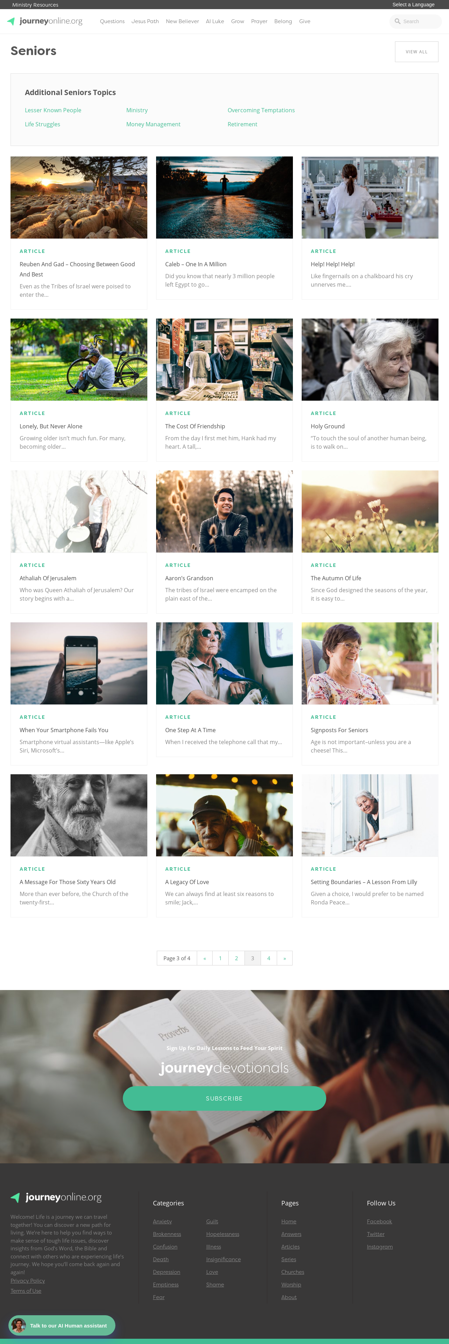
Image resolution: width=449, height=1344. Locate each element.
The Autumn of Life (336, 578)
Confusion (165, 1246)
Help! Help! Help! (333, 264)
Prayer (259, 21)
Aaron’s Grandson (189, 578)
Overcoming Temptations (261, 110)
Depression (166, 1272)
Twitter (375, 1234)
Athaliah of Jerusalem (48, 578)
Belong (283, 21)
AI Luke (215, 21)
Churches (292, 1272)
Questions (112, 21)
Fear (159, 1297)
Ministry (137, 110)
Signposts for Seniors (339, 730)
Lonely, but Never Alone (51, 426)
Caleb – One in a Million (196, 264)
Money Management (153, 124)
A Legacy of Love (187, 882)
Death (161, 1259)
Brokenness (167, 1234)
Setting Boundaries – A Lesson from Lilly (364, 882)
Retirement (242, 124)
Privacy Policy (28, 1280)
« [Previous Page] (204, 958)
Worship (291, 1284)
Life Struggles (42, 124)
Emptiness (166, 1284)
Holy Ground (328, 426)
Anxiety (162, 1221)
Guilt (212, 1221)
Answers (291, 1234)
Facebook (379, 1221)
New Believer (182, 21)
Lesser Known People (53, 110)
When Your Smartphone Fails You (64, 730)
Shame (215, 1284)
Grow (237, 21)
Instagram (380, 1246)
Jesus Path (145, 21)
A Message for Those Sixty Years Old (68, 882)
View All (417, 52)
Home (288, 1221)
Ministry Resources (35, 5)
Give (304, 21)
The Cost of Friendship (195, 426)
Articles (290, 1246)
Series (288, 1259)
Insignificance (223, 1259)
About (289, 1297)
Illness (213, 1246)
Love (212, 1272)
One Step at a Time (190, 730)
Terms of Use (26, 1291)
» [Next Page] (284, 958)
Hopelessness (222, 1234)
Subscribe (224, 1098)
